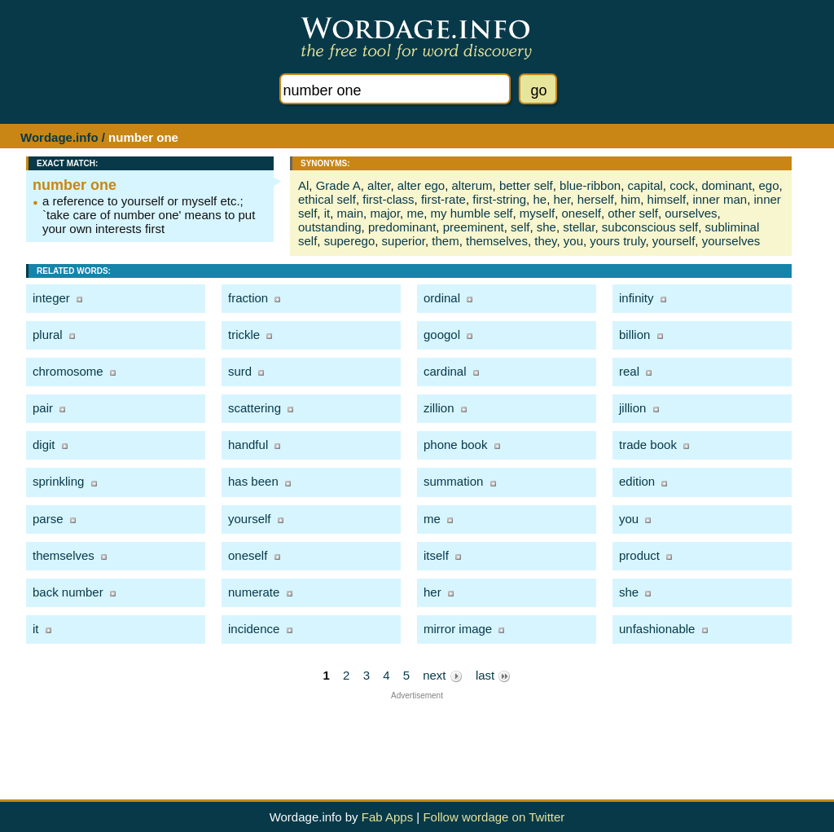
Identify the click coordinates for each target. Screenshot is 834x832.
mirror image (458, 629)
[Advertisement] (417, 736)
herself (595, 199)
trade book (648, 444)
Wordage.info (59, 137)
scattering (254, 408)
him (630, 199)
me (415, 213)
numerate (253, 592)
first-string (499, 199)
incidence (253, 629)
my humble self (472, 213)
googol (442, 334)
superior (403, 241)
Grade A (338, 185)
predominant (402, 227)
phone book (455, 444)
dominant (726, 185)
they (545, 241)
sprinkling (58, 481)
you (573, 241)
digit (44, 444)
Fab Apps (387, 817)
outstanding (330, 227)
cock (682, 185)
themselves (497, 241)
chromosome (68, 371)
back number (68, 592)
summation (453, 481)
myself (537, 213)
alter (378, 185)
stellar (579, 227)
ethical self (327, 199)
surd (240, 371)
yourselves (731, 241)
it (327, 213)
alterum (472, 185)
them (445, 241)
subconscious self (650, 227)
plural (48, 334)
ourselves (691, 213)
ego (768, 185)
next (443, 675)
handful (248, 444)
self (520, 227)
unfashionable (657, 629)
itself (436, 555)
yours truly (617, 241)
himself (667, 199)
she (546, 227)
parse (48, 519)
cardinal (445, 371)
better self (526, 185)
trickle (244, 334)
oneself (581, 213)
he (539, 199)
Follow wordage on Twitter (493, 817)
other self (633, 213)
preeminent (473, 227)
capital (645, 185)
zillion (439, 408)
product (639, 555)
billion (634, 334)
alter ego (421, 185)
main (350, 213)
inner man (719, 199)
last (493, 675)
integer (51, 298)
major (385, 213)
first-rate (443, 199)
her (561, 199)
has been (253, 481)
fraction (248, 298)
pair (43, 408)
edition (637, 481)
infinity (636, 298)
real (629, 371)
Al (303, 185)
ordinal (442, 298)
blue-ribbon (590, 185)
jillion (632, 408)
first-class (388, 199)
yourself (674, 241)
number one (74, 185)
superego (349, 241)
